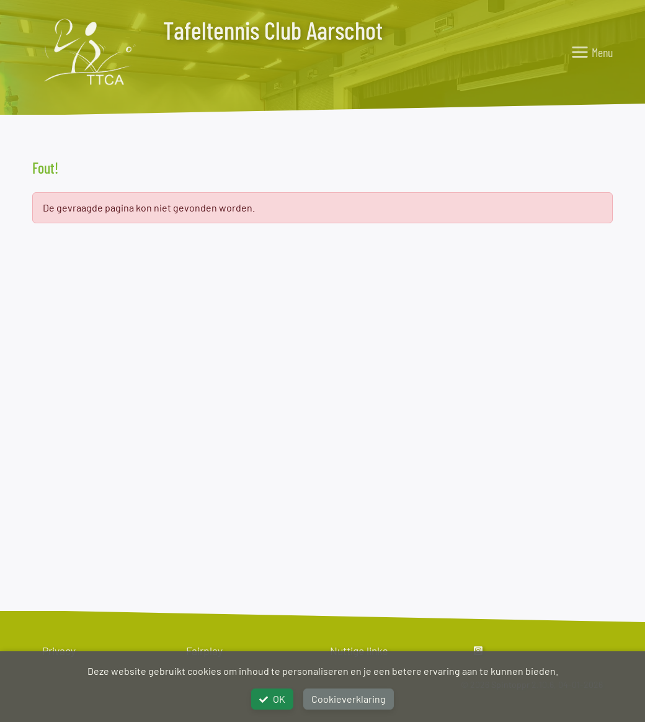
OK (272, 699)
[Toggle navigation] (592, 52)
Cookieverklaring (348, 699)
